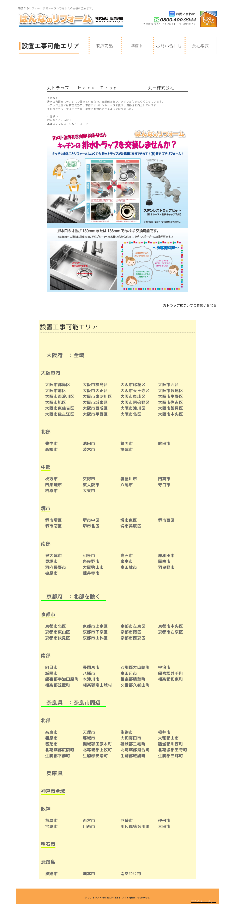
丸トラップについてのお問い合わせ (190, 305)
